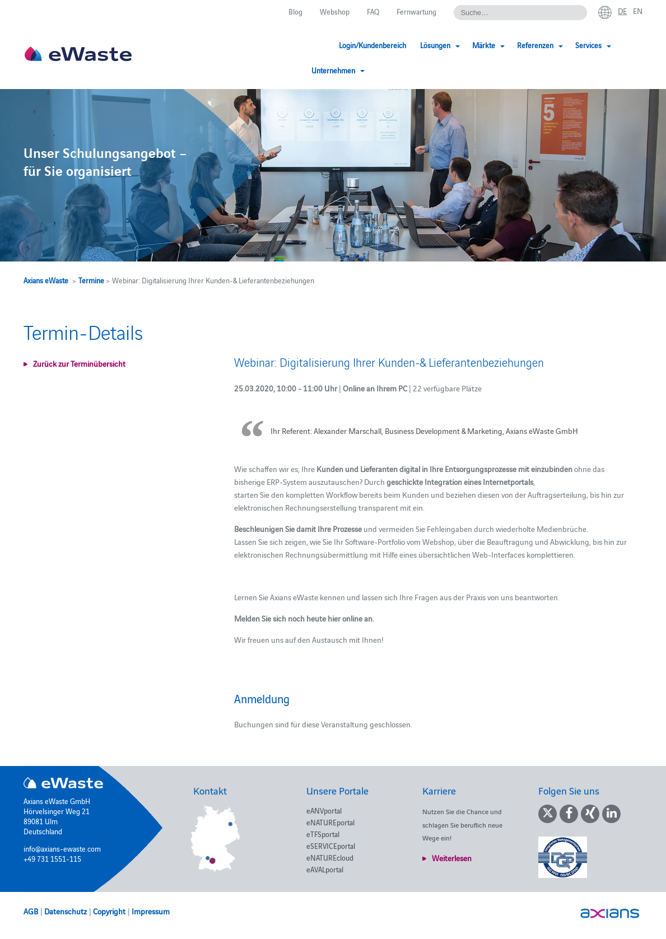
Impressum (151, 911)
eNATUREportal (330, 822)
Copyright (109, 911)
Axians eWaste (46, 280)
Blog (295, 11)
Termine (91, 280)
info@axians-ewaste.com (62, 848)
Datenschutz (65, 911)
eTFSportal (322, 834)
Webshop (335, 11)
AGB (31, 911)
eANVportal (324, 810)
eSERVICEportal (330, 845)
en (637, 10)
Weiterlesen (452, 857)
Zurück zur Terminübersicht (79, 363)
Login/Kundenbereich (327, 45)
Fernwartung (416, 11)
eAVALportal (324, 869)
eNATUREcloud (329, 857)
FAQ (373, 11)
